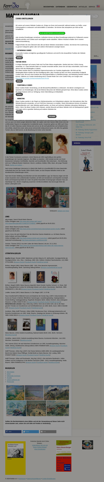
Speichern (52, 93)
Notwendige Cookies (23, 27)
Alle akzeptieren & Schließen (52, 9)
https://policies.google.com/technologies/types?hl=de (32, 55)
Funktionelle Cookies (24, 61)
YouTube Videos (21, 38)
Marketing (20, 75)
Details (19, 34)
